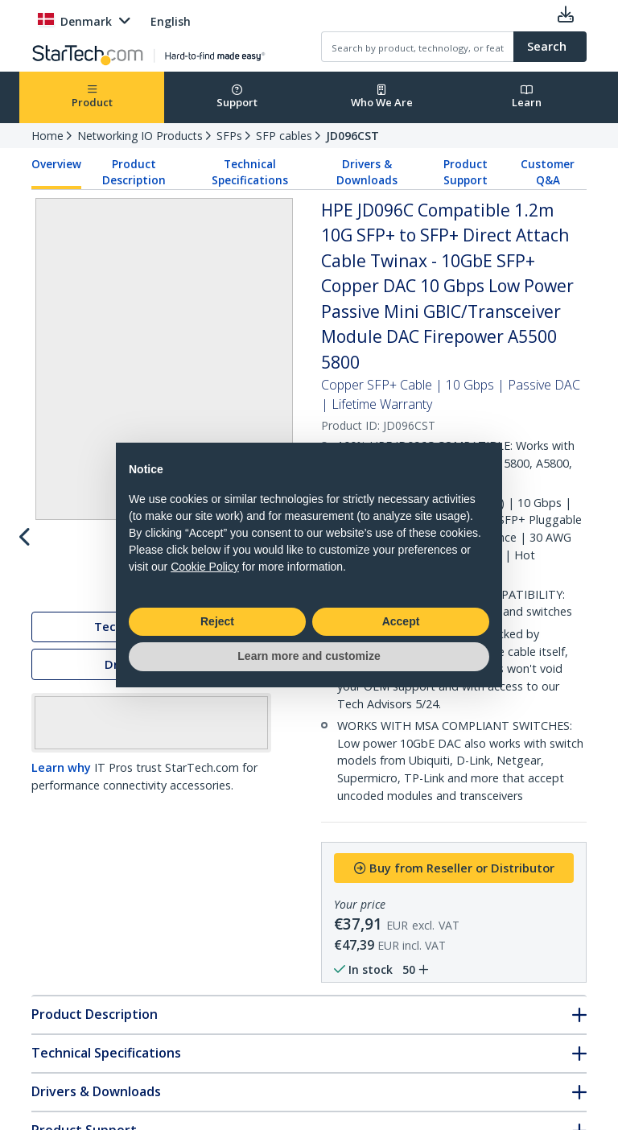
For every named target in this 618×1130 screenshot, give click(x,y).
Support (237, 97)
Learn (527, 97)
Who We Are (382, 97)
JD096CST (352, 135)
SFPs (229, 135)
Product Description (134, 172)
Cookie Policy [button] (205, 566)
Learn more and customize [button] (308, 656)
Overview (56, 164)
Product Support (465, 172)
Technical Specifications (250, 172)
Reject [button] (217, 621)
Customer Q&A (548, 172)
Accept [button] (401, 621)
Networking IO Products (140, 135)
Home (47, 135)
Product (92, 97)
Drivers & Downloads (367, 172)
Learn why (61, 770)
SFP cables (284, 135)
